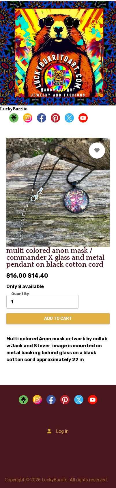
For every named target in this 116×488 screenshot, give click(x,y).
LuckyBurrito (13, 108)
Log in (62, 431)
